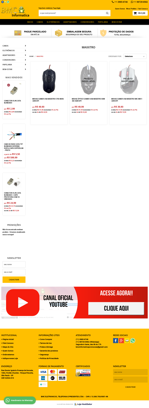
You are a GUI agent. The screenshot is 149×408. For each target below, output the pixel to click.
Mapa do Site (8, 347)
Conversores (87, 22)
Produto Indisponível (88, 80)
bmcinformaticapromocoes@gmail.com (92, 347)
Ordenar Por (114, 56)
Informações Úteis (49, 335)
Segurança (44, 354)
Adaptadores (70, 22)
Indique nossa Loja (10, 358)
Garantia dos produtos (49, 350)
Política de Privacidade (49, 358)
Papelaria (103, 22)
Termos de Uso (46, 343)
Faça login (56, 8)
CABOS (40, 22)
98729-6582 (140, 2)
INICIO (30, 22)
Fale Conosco (143, 9)
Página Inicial (8, 339)
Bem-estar (117, 22)
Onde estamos (8, 354)
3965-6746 (121, 2)
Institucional (9, 335)
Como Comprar (46, 339)
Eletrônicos (53, 22)
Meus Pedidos (131, 9)
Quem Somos (120, 9)
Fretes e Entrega (46, 347)
